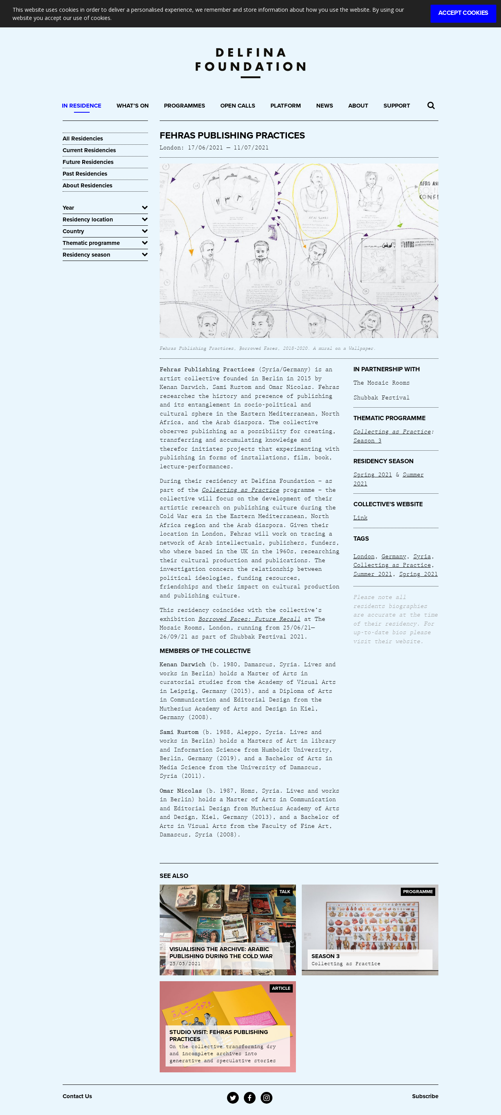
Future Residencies (88, 161)
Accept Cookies (463, 13)
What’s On (133, 105)
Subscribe (425, 1096)
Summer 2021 (372, 573)
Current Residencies (89, 150)
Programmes (184, 105)
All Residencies (83, 138)
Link (360, 517)
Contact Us (77, 1096)
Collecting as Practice (392, 431)
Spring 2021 (372, 474)
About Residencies (87, 185)
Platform (285, 105)
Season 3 (367, 440)
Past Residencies (85, 173)
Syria (422, 555)
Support (397, 105)
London (364, 555)
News (324, 105)
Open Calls (237, 105)
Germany (394, 555)
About (358, 105)
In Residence (81, 105)
